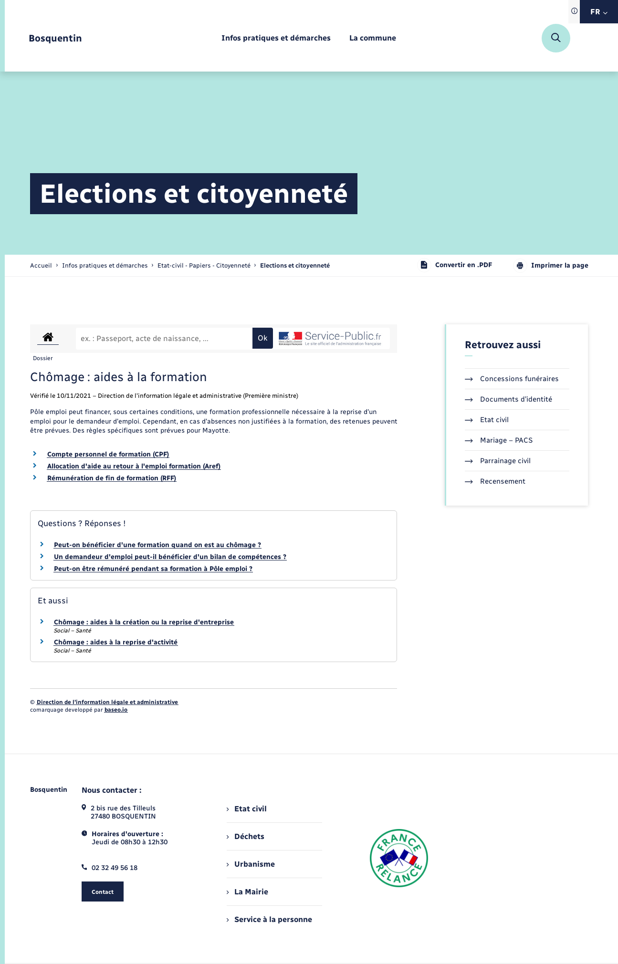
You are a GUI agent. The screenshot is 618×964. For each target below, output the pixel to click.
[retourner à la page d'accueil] (55, 38)
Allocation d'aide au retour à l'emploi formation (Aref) (133, 466)
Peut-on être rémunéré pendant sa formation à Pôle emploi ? (153, 569)
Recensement (495, 481)
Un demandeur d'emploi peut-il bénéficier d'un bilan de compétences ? (170, 557)
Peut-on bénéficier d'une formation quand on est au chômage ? (157, 545)
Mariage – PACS (499, 440)
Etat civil (487, 419)
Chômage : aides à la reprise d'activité (116, 642)
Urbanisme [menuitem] (250, 864)
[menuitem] (276, 38)
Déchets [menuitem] (245, 836)
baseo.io (116, 709)
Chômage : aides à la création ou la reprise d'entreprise (144, 622)
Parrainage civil (498, 460)
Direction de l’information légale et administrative (107, 702)
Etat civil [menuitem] (246, 808)
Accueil (41, 265)
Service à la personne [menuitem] (269, 919)
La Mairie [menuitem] (247, 891)
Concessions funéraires (512, 378)
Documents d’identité (508, 399)
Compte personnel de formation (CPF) (108, 454)
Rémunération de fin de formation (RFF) (111, 478)
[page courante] (295, 265)
